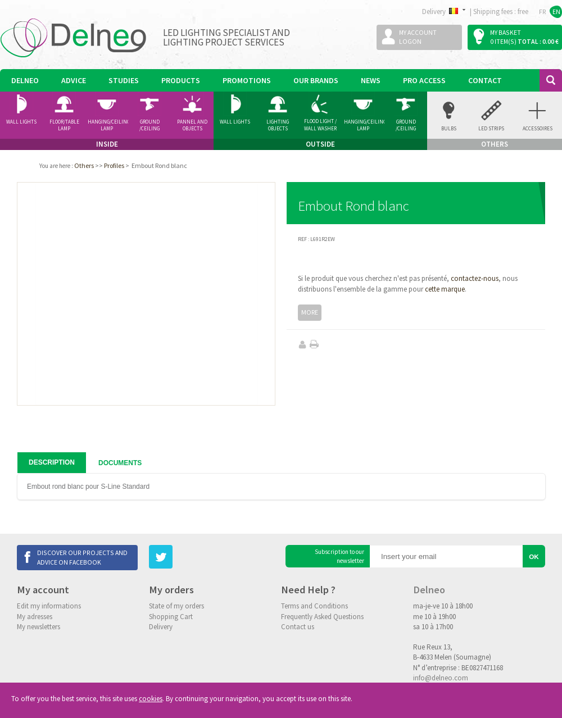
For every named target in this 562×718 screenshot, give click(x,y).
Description (52, 462)
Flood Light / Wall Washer (320, 124)
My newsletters (38, 626)
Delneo (25, 80)
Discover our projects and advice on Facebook (82, 557)
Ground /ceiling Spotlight (149, 125)
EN (556, 11)
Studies (123, 80)
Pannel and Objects (192, 125)
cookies (150, 698)
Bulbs (448, 128)
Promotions (247, 80)
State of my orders (176, 606)
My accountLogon (418, 37)
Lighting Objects (277, 125)
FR (542, 11)
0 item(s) (503, 41)
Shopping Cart (171, 616)
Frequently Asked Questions (322, 616)
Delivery (161, 626)
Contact (485, 80)
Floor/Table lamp (64, 125)
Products (180, 80)
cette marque (445, 289)
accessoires (537, 128)
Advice (73, 80)
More (309, 312)
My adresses (34, 616)
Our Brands (315, 80)
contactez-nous (474, 278)
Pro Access (424, 80)
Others (84, 165)
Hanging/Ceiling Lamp (108, 125)
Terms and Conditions (314, 606)
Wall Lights (21, 122)
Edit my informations (49, 606)
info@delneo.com (440, 678)
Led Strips (491, 128)
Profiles (114, 165)
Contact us (297, 626)
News (370, 80)
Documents (120, 463)
